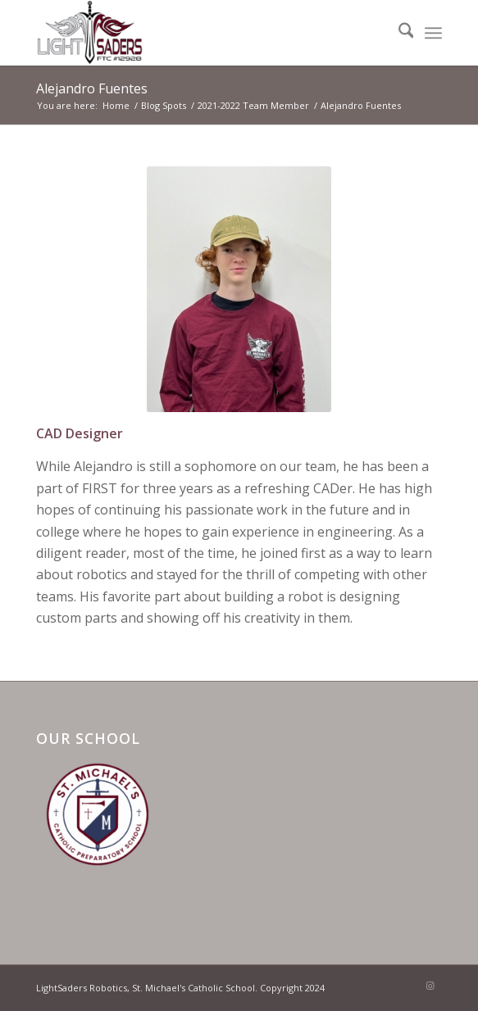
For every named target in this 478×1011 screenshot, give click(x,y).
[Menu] (433, 32)
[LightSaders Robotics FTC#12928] (198, 33)
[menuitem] (398, 33)
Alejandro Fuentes (92, 88)
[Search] (398, 33)
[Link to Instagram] (429, 985)
